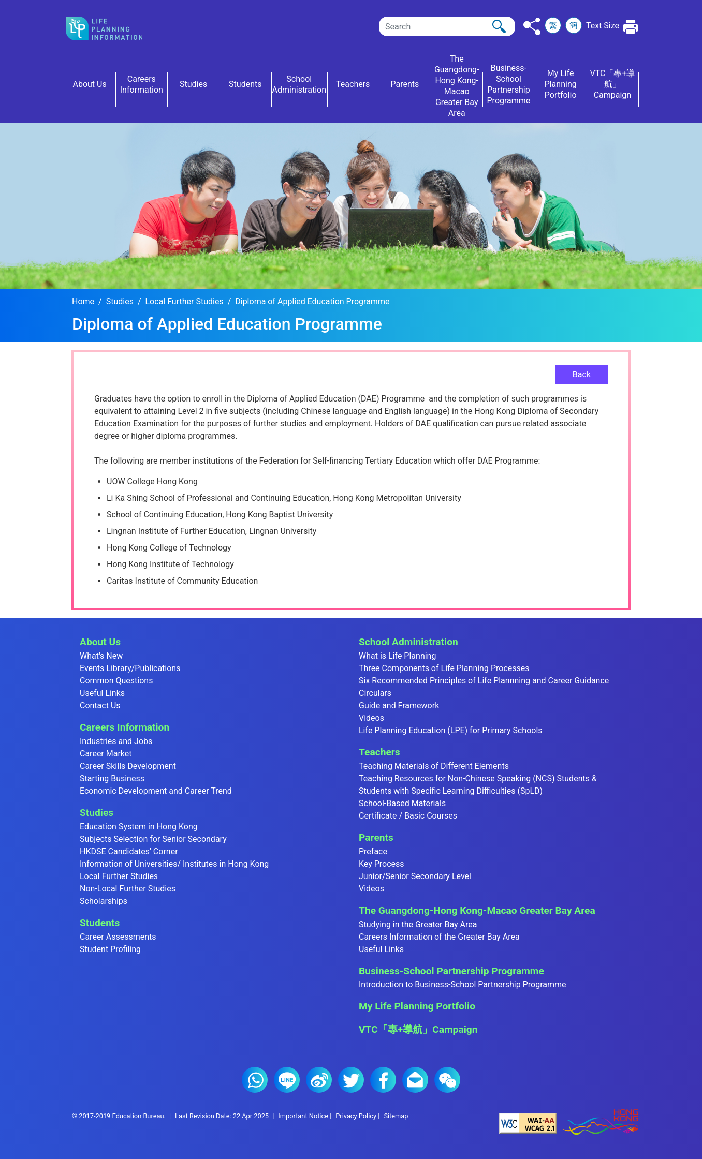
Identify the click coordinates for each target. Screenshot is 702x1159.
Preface (373, 851)
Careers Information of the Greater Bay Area (439, 937)
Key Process (381, 864)
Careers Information (124, 727)
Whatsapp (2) (255, 1080)
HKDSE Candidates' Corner (129, 851)
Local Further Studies (184, 301)
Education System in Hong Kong (139, 826)
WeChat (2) (447, 1080)
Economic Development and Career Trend (156, 791)
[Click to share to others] (531, 26)
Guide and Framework (399, 705)
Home (83, 301)
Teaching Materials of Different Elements (434, 766)
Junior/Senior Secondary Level (415, 876)
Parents (376, 837)
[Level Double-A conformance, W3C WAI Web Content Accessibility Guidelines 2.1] (528, 1122)
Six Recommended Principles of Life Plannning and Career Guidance (484, 681)
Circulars (375, 693)
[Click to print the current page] (630, 27)
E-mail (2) (415, 1080)
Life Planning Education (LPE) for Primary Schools (451, 730)
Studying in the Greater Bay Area (418, 924)
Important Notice (303, 1116)
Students (100, 923)
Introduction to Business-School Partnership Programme (462, 984)
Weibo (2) (319, 1080)
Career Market (106, 754)
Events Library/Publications (130, 668)
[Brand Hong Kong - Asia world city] (600, 1122)
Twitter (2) (351, 1080)
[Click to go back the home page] (112, 28)
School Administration (408, 642)
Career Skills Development (128, 766)
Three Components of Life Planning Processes (444, 668)
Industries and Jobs (116, 741)
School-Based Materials (402, 803)
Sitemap (396, 1116)
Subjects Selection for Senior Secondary (153, 839)
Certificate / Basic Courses (408, 816)
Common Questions (116, 681)
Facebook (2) (383, 1080)
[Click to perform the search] (499, 26)
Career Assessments (118, 937)
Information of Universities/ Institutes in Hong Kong (174, 864)
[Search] (447, 26)
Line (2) (287, 1080)
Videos (371, 718)
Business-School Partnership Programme (451, 971)
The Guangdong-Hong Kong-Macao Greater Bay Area (477, 910)
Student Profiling (110, 949)
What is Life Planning (397, 656)
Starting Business (112, 778)
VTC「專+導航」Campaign (418, 1029)
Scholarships (103, 901)
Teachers (379, 752)
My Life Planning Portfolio (417, 1006)
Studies (120, 301)
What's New (101, 656)
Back (582, 374)
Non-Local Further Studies (128, 889)
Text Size (602, 26)
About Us (100, 642)
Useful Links (102, 693)
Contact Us (100, 705)
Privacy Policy (355, 1116)
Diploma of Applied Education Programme (312, 301)
